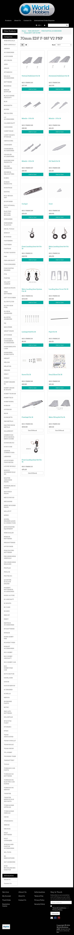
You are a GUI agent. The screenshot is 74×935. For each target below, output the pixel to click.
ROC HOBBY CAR (10, 662)
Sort (53, 45)
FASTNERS (8, 244)
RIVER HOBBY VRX (8, 637)
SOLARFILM (8, 717)
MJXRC (6, 515)
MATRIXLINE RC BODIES (10, 486)
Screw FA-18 (26, 374)
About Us (17, 20)
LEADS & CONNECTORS (9, 451)
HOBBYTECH (8, 397)
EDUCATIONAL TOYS (9, 206)
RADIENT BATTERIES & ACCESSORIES (9, 589)
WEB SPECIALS (9, 40)
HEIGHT (7, 358)
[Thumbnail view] (22, 44)
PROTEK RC (8, 576)
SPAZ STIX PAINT (7, 722)
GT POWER (8, 335)
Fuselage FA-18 (27, 417)
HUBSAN (7, 405)
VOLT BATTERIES (8, 833)
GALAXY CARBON (7, 283)
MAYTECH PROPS (8, 492)
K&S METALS (8, 421)
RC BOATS (7, 603)
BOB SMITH (8, 105)
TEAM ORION (9, 748)
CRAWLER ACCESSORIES (9, 155)
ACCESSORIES (9, 52)
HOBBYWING (8, 401)
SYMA (6, 731)
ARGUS (6, 68)
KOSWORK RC (9, 443)
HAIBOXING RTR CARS (10, 347)
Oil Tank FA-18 (54, 161)
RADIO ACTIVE (9, 595)
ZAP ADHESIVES (9, 862)
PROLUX (7, 572)
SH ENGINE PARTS (8, 702)
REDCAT (7, 615)
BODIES (6, 109)
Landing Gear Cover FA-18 (58, 289)
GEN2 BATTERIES (8, 292)
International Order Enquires (44, 20)
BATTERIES (8, 82)
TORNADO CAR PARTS (9, 769)
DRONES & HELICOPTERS (9, 173)
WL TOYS (7, 852)
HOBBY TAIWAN (10, 393)
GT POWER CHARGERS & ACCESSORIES (9, 340)
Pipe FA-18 (53, 332)
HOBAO (6, 378)
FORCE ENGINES (10, 264)
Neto (58, 932)
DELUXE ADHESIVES (8, 167)
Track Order (6, 900)
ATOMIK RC (8, 72)
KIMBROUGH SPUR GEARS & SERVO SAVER (9, 437)
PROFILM (7, 568)
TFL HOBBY (8, 752)
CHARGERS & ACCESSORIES (9, 149)
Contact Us (27, 20)
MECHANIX (8, 501)
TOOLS (6, 764)
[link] (55, 917)
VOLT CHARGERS (8, 839)
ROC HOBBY (8, 652)
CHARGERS (8, 145)
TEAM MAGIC (9, 744)
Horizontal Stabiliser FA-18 (59, 76)
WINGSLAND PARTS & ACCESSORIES (9, 846)
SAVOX (6, 681)
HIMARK (7, 370)
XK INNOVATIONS (9, 857)
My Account (6, 896)
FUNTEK (7, 278)
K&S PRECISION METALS (9, 426)
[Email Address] (61, 902)
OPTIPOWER (8, 546)
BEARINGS (7, 86)
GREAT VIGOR (9, 331)
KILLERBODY (8, 431)
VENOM (6, 825)
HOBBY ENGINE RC (9, 383)
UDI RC (6, 817)
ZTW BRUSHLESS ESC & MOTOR (10, 868)
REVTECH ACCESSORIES (9, 624)
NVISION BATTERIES (8, 537)
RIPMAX (7, 633)
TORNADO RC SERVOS (9, 788)
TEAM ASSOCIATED (8, 735)
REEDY (6, 619)
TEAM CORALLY (10, 740)
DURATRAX (8, 188)
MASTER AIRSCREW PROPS (8, 480)
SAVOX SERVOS (9, 685)
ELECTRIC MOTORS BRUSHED (7, 213)
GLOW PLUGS (9, 301)
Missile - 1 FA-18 (28, 118)
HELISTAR (7, 366)
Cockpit (25, 204)
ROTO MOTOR (9, 674)
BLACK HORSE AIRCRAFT (9, 96)
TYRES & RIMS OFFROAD (9, 806)
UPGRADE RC (8, 821)
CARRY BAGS (8, 131)
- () (38, 25)
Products (8, 20)
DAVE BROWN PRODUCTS (9, 161)
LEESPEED (7, 456)
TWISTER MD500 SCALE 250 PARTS (9, 799)
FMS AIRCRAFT (9, 260)
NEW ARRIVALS (10, 44)
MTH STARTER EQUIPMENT (9, 528)
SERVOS (7, 697)
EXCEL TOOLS (9, 229)
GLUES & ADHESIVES (8, 312)
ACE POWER (8, 56)
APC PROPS (8, 60)
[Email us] (51, 917)
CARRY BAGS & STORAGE (9, 136)
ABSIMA (7, 48)
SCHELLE (7, 693)
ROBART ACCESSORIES (9, 647)
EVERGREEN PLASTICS (8, 224)
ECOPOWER (8, 201)
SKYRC (6, 707)
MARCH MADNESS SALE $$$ (9, 472)
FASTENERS (8, 240)
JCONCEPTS (8, 417)
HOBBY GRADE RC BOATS (9, 389)
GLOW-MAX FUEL (8, 306)
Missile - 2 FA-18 (55, 118)
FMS (5, 256)
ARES (6, 64)
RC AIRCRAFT (9, 599)
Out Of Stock (32, 430)
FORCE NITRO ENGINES (9, 269)
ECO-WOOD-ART (8, 196)
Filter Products (10, 31)
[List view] (26, 44)
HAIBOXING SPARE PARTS (9, 353)
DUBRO (6, 178)
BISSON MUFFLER (7, 90)
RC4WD (7, 611)
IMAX (6, 413)
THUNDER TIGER (10, 756)
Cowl (51, 204)
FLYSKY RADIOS (9, 252)
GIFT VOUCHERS (10, 297)
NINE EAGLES (9, 533)
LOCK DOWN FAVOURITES (8, 461)
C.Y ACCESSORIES (9, 118)
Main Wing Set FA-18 (57, 417)
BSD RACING (8, 113)
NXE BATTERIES (9, 542)
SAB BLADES (8, 678)
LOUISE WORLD (10, 466)
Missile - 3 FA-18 (28, 161)
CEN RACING (8, 141)
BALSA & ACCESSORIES (9, 77)
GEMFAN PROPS (9, 288)
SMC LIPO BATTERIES (8, 712)
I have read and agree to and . (59, 908)
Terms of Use (38, 896)
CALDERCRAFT (9, 123)
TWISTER (7, 793)
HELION (7, 362)
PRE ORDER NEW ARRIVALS (10, 557)
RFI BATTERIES (9, 629)
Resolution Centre (6, 905)
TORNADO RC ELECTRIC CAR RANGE (9, 781)
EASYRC (7, 191)
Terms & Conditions (59, 908)
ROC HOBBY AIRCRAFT (8, 657)
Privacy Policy (39, 900)
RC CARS (7, 607)
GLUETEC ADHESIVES (8, 318)
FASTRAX (7, 248)
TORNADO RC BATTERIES (9, 775)
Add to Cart (33, 89)
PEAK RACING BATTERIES (9, 551)
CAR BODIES (8, 127)
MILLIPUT (7, 511)
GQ (5, 323)
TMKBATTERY (9, 760)
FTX (5, 274)
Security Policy (39, 904)
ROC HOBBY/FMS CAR (8, 668)
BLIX (5, 101)
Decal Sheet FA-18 (55, 374)
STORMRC (7, 727)
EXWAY (7, 233)
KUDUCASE (8, 446)
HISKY (6, 374)
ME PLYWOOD (9, 497)
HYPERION (8, 409)
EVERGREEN (8, 219)
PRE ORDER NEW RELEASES (10, 563)
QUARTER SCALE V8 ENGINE (7, 581)
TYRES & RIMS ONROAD (9, 812)
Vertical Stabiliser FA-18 (31, 76)
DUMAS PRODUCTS (8, 183)
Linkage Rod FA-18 (29, 332)
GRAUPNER (8, 327)
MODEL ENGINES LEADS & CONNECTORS (10, 521)
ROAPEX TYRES (9, 642)
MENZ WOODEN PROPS (10, 506)
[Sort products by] (64, 44)
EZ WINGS (7, 237)
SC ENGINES (8, 689)
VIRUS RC (7, 829)
